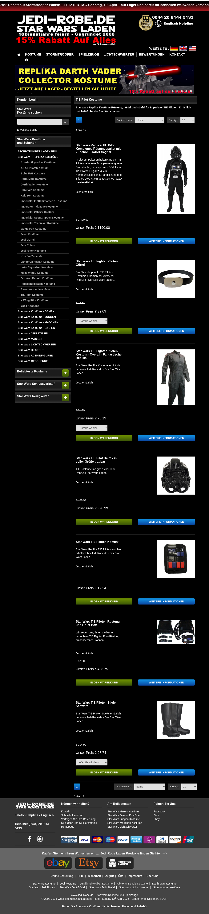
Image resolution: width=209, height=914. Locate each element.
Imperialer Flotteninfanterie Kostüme (44, 201)
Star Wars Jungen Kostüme (123, 819)
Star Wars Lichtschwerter (122, 826)
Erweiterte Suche (27, 129)
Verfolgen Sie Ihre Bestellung (78, 819)
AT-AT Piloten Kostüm (35, 167)
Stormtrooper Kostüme (35, 289)
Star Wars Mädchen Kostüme (124, 822)
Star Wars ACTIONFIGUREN (35, 355)
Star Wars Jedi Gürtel (72, 887)
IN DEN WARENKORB (104, 241)
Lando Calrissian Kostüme (37, 261)
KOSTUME (33, 54)
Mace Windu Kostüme (34, 272)
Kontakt (65, 811)
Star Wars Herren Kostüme (123, 811)
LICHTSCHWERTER (119, 54)
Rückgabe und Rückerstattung (79, 822)
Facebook (159, 811)
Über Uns (152, 875)
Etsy (156, 815)
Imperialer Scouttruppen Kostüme (42, 217)
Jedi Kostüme (68, 883)
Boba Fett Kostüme (33, 173)
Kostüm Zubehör (31, 256)
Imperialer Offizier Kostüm (37, 212)
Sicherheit (94, 875)
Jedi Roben (28, 245)
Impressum (135, 875)
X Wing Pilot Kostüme (34, 300)
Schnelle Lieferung (72, 815)
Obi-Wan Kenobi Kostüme (132, 883)
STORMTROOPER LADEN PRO (37, 151)
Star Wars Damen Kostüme (123, 815)
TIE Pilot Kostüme (32, 294)
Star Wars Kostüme (44, 883)
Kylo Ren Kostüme (32, 195)
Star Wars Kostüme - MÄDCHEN (38, 322)
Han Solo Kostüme (32, 190)
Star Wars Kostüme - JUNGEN (37, 316)
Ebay (157, 819)
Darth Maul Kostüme (34, 179)
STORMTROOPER (60, 54)
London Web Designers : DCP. (149, 898)
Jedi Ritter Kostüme (33, 250)
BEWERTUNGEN (152, 54)
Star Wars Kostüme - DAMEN (36, 311)
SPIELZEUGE (88, 54)
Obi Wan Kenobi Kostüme (37, 278)
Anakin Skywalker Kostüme (38, 162)
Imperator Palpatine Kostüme (39, 206)
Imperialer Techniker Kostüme (40, 223)
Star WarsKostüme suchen (29, 110)
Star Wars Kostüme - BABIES (36, 327)
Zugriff (109, 875)
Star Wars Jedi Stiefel (102, 887)
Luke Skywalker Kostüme (37, 267)
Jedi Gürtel (28, 239)
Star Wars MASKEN (30, 338)
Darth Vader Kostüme (34, 184)
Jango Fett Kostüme (33, 228)
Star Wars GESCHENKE (33, 361)
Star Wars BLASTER (31, 350)
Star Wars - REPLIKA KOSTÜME (38, 156)
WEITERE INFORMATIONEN (166, 241)
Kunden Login (27, 99)
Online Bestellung (62, 875)
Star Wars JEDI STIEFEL (33, 333)
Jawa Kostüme (30, 234)
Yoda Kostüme (30, 305)
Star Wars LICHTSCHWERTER (37, 344)
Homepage (67, 826)
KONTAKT (177, 54)
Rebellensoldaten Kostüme (38, 283)
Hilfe (80, 875)
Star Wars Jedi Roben (42, 887)
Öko (120, 875)
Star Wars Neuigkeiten (33, 396)
